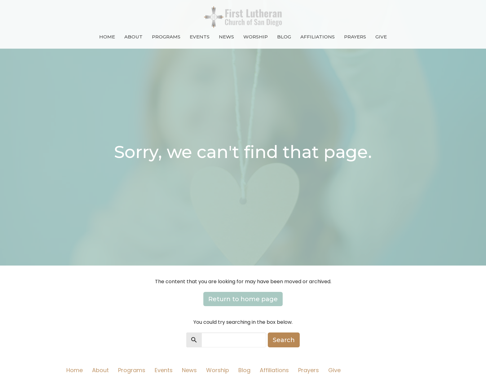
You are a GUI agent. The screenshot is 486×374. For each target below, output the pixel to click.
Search (284, 340)
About (133, 37)
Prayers (355, 37)
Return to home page (243, 299)
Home (107, 37)
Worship (255, 37)
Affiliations (317, 37)
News (226, 37)
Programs (166, 37)
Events (200, 37)
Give (381, 37)
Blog (284, 37)
